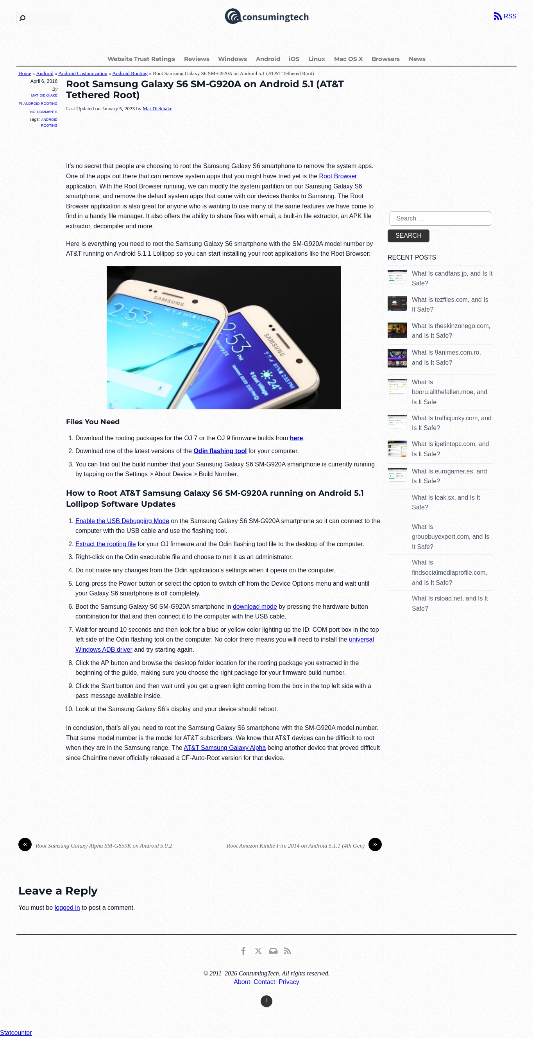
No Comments (43, 111)
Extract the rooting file (105, 544)
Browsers (386, 59)
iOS (294, 59)
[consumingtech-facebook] (243, 949)
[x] (258, 949)
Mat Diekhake (44, 95)
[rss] (287, 949)
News (417, 59)
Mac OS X (348, 59)
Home (24, 73)
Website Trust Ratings (141, 59)
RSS (510, 16)
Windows (232, 59)
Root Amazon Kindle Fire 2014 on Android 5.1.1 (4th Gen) (304, 846)
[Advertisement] (208, 137)
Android (268, 59)
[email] (272, 949)
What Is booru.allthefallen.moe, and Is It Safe (449, 392)
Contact (264, 982)
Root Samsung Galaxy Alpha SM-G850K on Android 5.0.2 (95, 846)
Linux (316, 59)
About (242, 982)
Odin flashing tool (220, 451)
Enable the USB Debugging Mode (122, 521)
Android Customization (82, 73)
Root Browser (338, 176)
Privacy (289, 982)
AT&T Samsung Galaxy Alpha (225, 747)
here (296, 438)
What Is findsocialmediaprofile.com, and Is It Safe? (449, 572)
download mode (255, 606)
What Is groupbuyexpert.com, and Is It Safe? (450, 536)
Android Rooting (130, 73)
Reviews (196, 59)
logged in (67, 907)
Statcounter (16, 1032)
